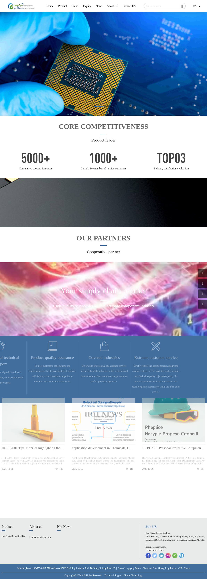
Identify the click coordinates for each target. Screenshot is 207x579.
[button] (98, 106)
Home (50, 6)
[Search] (165, 6)
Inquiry (87, 6)
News (99, 6)
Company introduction (40, 537)
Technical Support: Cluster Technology (124, 575)
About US (112, 6)
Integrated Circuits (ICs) (14, 536)
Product (62, 6)
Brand (75, 6)
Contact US (129, 6)
